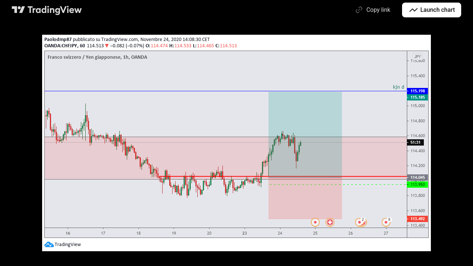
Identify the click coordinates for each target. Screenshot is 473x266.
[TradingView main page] (47, 10)
